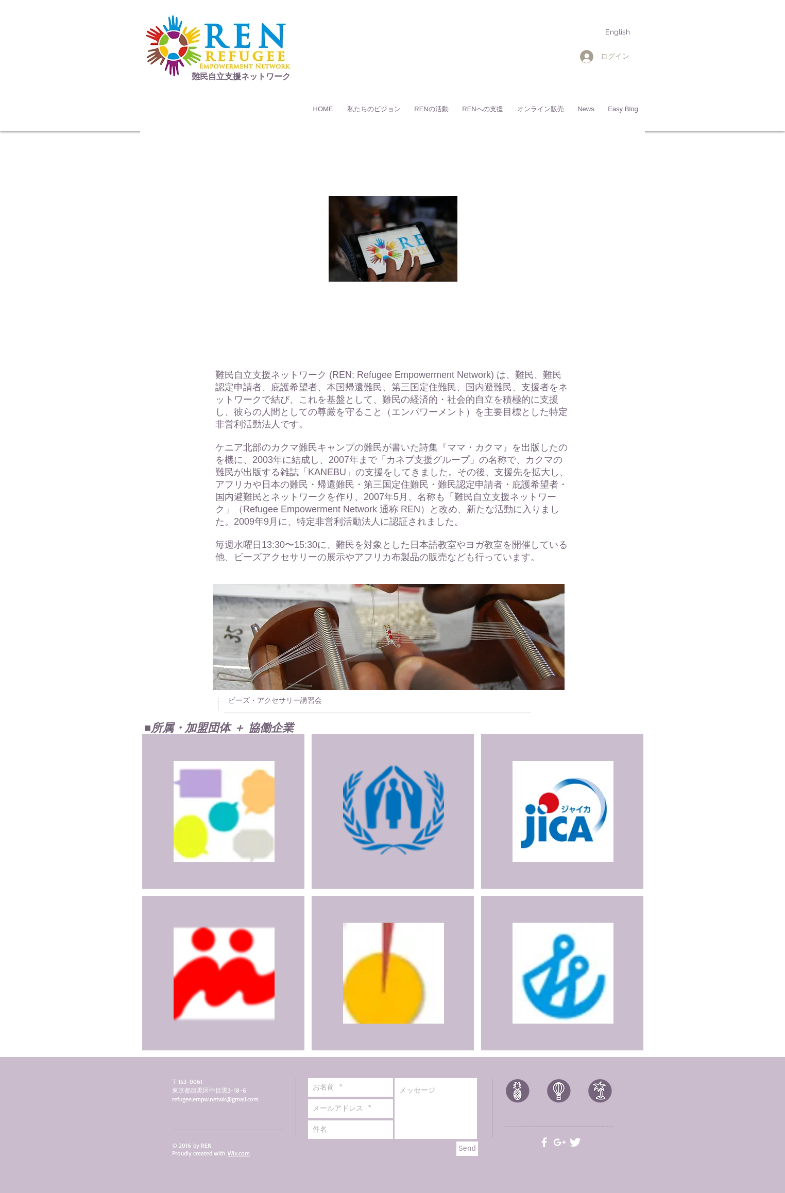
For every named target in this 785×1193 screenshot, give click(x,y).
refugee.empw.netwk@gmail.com (215, 1099)
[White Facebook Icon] (544, 1142)
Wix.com (239, 1153)
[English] (617, 32)
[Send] (467, 1149)
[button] (373, 108)
